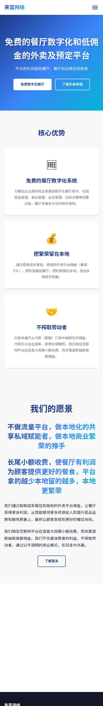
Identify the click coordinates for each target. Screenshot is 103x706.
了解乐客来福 (72, 84)
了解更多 (51, 561)
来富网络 (14, 7)
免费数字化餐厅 (32, 84)
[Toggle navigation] (95, 7)
